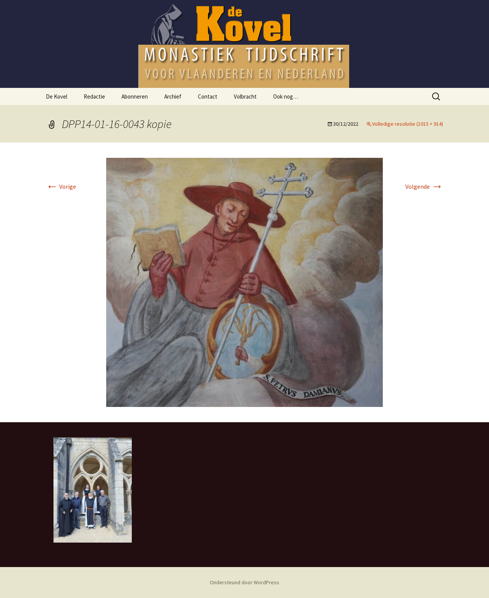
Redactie (94, 96)
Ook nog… (285, 96)
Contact (207, 96)
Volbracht (245, 96)
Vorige (61, 186)
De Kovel (56, 96)
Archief (172, 96)
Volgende (424, 186)
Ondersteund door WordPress (244, 582)
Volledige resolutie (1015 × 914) (407, 123)
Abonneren (134, 96)
